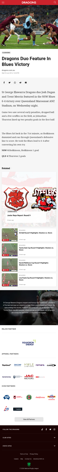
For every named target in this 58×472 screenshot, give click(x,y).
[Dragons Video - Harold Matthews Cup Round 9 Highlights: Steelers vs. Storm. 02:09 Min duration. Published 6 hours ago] (29, 265)
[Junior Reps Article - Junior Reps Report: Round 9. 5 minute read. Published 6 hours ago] (29, 199)
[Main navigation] (3, 2)
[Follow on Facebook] (46, 429)
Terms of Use (24, 454)
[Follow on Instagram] (54, 429)
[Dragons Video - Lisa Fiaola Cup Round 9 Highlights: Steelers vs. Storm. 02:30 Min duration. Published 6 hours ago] (29, 280)
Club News (6, 52)
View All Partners (29, 419)
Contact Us (28, 459)
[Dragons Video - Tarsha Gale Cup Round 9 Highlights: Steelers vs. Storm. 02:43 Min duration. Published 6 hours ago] (29, 250)
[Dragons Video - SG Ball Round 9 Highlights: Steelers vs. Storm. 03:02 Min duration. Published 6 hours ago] (29, 235)
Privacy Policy (34, 454)
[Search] (55, 2)
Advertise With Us (38, 459)
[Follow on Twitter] (50, 429)
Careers (16, 459)
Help (21, 459)
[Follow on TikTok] (42, 429)
